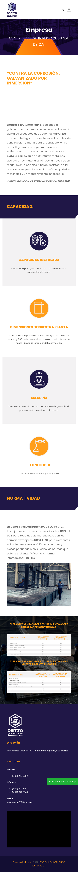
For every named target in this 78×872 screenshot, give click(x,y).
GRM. (36, 862)
